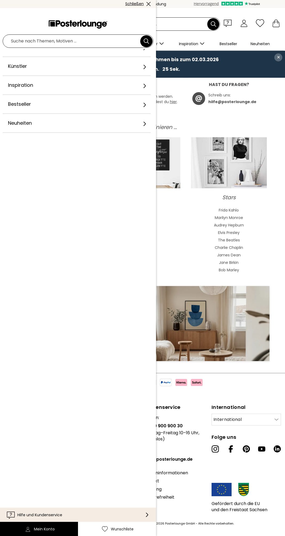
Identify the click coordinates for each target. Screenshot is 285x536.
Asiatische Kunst (56, 225)
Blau (142, 217)
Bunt (142, 225)
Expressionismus (56, 255)
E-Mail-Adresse (36, 332)
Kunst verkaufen (21, 472)
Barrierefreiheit (158, 497)
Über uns (13, 417)
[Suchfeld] (148, 24)
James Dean (229, 255)
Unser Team (17, 426)
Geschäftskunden (22, 463)
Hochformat (142, 247)
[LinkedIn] (277, 449)
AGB (8, 485)
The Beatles (229, 240)
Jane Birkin (229, 262)
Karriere (12, 434)
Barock (56, 247)
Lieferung (152, 489)
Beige (142, 210)
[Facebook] (231, 449)
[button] (229, 23)
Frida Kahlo (229, 210)
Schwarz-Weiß (142, 240)
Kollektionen (17, 442)
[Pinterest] (246, 449)
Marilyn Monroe (229, 217)
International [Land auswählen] (227, 419)
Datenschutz (17, 493)
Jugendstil (56, 232)
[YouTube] (262, 449)
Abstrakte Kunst (56, 210)
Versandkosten (115, 523)
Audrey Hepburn (229, 225)
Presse (11, 455)
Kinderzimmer (142, 270)
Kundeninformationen (165, 473)
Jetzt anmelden (116, 342)
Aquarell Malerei (56, 217)
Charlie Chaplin (229, 247)
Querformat (142, 255)
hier (173, 101)
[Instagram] (215, 449)
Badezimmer (142, 262)
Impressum (16, 509)
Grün (142, 232)
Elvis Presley (229, 232)
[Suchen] (213, 24)
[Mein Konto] (244, 23)
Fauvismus (56, 270)
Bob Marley (229, 270)
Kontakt (150, 481)
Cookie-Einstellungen (26, 501)
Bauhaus (56, 240)
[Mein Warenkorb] (276, 23)
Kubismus (56, 262)
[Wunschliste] (260, 23)
